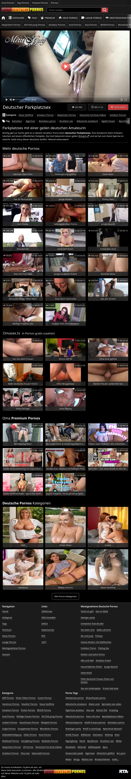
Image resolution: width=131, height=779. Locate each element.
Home (5, 611)
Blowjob (82, 136)
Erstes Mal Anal (110, 688)
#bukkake (70, 746)
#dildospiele (94, 746)
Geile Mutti (86, 672)
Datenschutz (47, 629)
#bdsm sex (87, 759)
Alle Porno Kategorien (65, 596)
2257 (43, 642)
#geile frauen (108, 121)
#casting (113, 710)
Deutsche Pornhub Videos (93, 114)
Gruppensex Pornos (28, 728)
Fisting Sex (103, 648)
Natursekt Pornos (41, 753)
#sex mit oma (93, 716)
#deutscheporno (74, 722)
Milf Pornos (8, 697)
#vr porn (121, 753)
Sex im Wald (101, 611)
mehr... (115, 759)
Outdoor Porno (88, 648)
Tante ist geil (87, 611)
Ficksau (99, 635)
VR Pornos (28, 746)
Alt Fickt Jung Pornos (34, 24)
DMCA (44, 623)
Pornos (54, 2)
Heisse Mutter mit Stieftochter (96, 642)
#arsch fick (101, 710)
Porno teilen (118, 107)
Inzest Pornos (45, 697)
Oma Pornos (7, 2)
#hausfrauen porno (96, 697)
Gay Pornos (23, 2)
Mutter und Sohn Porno (93, 654)
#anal (82, 740)
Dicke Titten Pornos (26, 697)
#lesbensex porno (75, 697)
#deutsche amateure (87, 121)
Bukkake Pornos (50, 740)
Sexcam (6, 654)
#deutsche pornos (75, 716)
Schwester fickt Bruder (92, 623)
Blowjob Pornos (49, 722)
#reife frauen (72, 734)
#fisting (109, 734)
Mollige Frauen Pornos (28, 716)
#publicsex (92, 740)
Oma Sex (25, 753)
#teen (68, 759)
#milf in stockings (92, 728)
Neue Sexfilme (26, 114)
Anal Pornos (75, 24)
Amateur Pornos (57, 24)
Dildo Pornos (30, 734)
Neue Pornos (68, 17)
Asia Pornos (91, 24)
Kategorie (16, 17)
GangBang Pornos (30, 740)
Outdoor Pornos (118, 114)
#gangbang (71, 740)
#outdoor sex (66, 121)
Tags (32, 17)
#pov (105, 746)
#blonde (82, 746)
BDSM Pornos (107, 24)
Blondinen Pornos (49, 728)
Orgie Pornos (9, 728)
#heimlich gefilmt (105, 753)
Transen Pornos (40, 2)
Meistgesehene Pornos (14, 648)
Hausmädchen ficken (91, 666)
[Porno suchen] (74, 10)
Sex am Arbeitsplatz (91, 688)
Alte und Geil (87, 660)
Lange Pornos (91, 17)
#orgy (76, 759)
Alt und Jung (87, 635)
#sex (117, 734)
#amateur (17, 121)
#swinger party (73, 728)
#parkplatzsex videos (112, 716)
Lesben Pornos (9, 722)
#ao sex (90, 710)
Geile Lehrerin (104, 629)
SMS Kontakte (48, 617)
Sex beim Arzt (88, 629)
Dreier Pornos (28, 710)
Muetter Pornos (29, 704)
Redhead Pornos (10, 740)
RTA (43, 635)
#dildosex (86, 734)
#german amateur (75, 710)
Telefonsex (46, 611)
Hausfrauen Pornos (29, 722)
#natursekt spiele (74, 753)
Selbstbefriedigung (12, 734)
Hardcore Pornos (10, 704)
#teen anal (94, 704)
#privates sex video (111, 704)
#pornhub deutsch (112, 728)
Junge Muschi (111, 666)
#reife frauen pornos (95, 722)
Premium (48, 17)
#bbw (119, 740)
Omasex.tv (11, 333)
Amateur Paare (103, 660)
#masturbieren (102, 759)
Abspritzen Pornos (11, 24)
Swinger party (88, 617)
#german (30, 121)
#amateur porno (47, 121)
